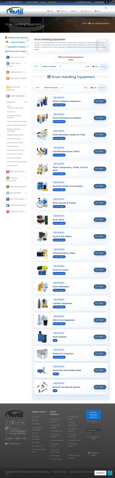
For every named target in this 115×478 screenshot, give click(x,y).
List (104, 67)
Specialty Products (15, 46)
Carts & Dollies (15, 171)
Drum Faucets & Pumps (15, 154)
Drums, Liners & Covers (15, 143)
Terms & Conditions (59, 472)
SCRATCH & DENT (31, 2)
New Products (18, 42)
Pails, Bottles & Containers (17, 162)
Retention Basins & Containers (13, 130)
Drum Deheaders (13, 146)
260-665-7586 (98, 2)
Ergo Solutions (15, 57)
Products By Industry (16, 37)
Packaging (55, 455)
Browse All (17, 102)
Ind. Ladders (13, 193)
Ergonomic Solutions (55, 435)
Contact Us (38, 446)
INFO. (99, 11)
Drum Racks (11, 112)
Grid (95, 67)
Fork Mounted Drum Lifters (17, 121)
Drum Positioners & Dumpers (14, 117)
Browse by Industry (55, 420)
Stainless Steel (15, 211)
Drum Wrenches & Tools (15, 150)
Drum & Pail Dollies (14, 139)
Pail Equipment (12, 166)
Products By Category (16, 51)
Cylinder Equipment (14, 158)
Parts (36, 433)
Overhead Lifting (16, 78)
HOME (52, 11)
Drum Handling (15, 96)
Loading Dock (14, 72)
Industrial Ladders (72, 429)
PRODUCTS (63, 11)
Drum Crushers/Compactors (15, 107)
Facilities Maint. (15, 199)
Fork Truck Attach (13, 64)
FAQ (43, 2)
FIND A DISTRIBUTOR (14, 2)
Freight (36, 442)
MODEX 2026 (52, 2)
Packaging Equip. (15, 186)
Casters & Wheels (16, 205)
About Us (37, 424)
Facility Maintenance (72, 424)
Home (36, 417)
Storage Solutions (11, 179)
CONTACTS (87, 11)
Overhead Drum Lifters (15, 135)
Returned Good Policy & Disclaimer (81, 472)
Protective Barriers (13, 88)
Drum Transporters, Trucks (17, 125)
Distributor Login (83, 2)
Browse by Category (55, 426)
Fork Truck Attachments (55, 451)
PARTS (76, 11)
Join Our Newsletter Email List (93, 414)
